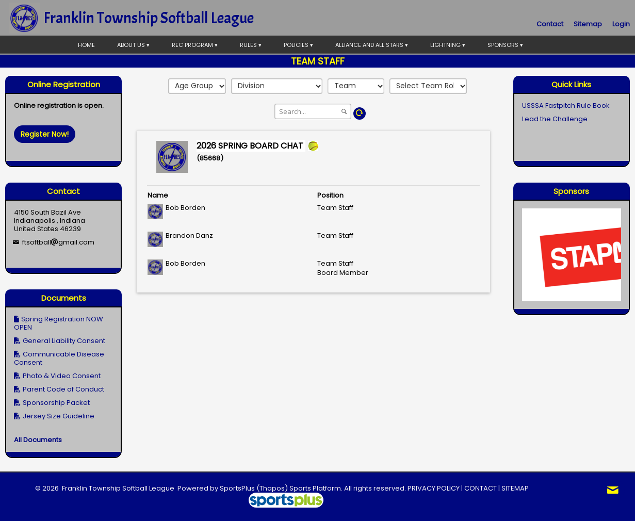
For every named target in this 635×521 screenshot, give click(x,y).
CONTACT (480, 488)
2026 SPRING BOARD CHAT (251, 146)
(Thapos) (272, 488)
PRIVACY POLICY (434, 488)
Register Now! (45, 134)
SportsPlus (237, 488)
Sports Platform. (316, 488)
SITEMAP (515, 488)
